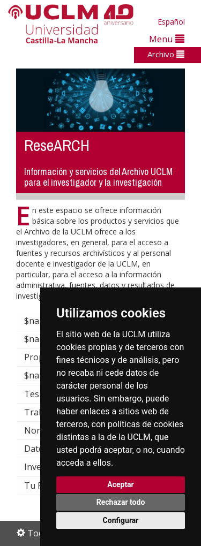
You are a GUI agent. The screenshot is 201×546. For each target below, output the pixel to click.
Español (171, 22)
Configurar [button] (121, 520)
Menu (166, 39)
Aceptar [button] (120, 484)
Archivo (165, 54)
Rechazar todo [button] (120, 502)
